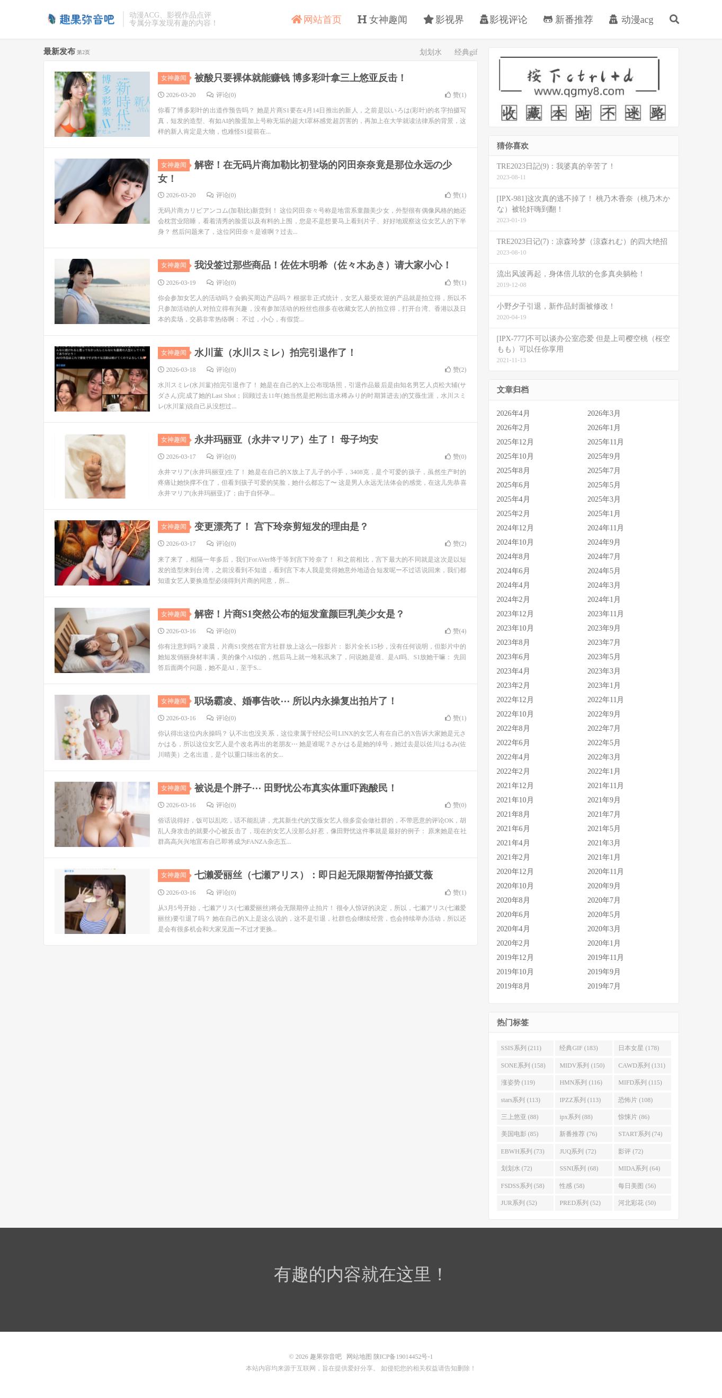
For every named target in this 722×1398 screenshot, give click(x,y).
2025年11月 (605, 442)
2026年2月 (513, 428)
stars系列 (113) (521, 1100)
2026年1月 (604, 428)
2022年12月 (515, 700)
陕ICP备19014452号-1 (403, 1356)
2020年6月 (513, 915)
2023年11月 (605, 614)
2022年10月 (515, 714)
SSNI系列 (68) (578, 1168)
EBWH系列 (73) (523, 1151)
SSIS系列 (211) (521, 1048)
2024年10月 (515, 542)
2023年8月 (513, 642)
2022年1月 (604, 771)
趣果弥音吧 (80, 19)
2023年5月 (604, 657)
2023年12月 (515, 614)
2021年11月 (605, 786)
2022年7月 (604, 728)
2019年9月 (604, 972)
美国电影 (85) (520, 1134)
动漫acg (631, 19)
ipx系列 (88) (575, 1117)
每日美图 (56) (637, 1186)
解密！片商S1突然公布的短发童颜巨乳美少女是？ (299, 614)
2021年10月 (515, 800)
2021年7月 (604, 814)
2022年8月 (513, 728)
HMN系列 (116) (580, 1082)
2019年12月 (515, 958)
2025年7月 (604, 471)
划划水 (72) (516, 1168)
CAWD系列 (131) (641, 1065)
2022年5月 (604, 743)
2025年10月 (515, 456)
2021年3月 (604, 843)
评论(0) (221, 95)
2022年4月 (513, 757)
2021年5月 (604, 829)
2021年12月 (515, 786)
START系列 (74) (640, 1134)
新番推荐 (568, 19)
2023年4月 (513, 671)
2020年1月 (604, 943)
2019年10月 (515, 972)
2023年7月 (604, 642)
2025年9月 (604, 456)
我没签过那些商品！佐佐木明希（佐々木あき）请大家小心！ (323, 265)
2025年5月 (604, 485)
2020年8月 (513, 900)
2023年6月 (513, 657)
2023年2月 (513, 685)
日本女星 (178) (638, 1048)
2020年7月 (604, 900)
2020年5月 (604, 915)
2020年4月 (513, 929)
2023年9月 (604, 628)
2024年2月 (513, 600)
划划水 (431, 52)
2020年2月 (513, 943)
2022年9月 (604, 714)
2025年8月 (513, 471)
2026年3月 (604, 413)
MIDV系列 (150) (581, 1065)
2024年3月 (604, 585)
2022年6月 (513, 743)
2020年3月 (604, 929)
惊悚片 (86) (633, 1117)
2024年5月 (604, 571)
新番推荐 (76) (578, 1134)
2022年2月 (513, 771)
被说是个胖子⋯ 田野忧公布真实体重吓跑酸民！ (295, 788)
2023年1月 (604, 685)
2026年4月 (513, 413)
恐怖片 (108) (635, 1100)
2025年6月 (513, 485)
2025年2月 (513, 514)
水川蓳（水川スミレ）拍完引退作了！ (275, 352)
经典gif (466, 52)
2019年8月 (513, 986)
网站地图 (359, 1356)
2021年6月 (513, 829)
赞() (456, 95)
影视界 (443, 19)
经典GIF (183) (578, 1048)
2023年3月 (604, 671)
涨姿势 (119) (518, 1082)
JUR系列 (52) (519, 1203)
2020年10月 (515, 886)
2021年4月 (513, 843)
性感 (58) (571, 1186)
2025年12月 (515, 442)
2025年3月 (604, 499)
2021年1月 (604, 857)
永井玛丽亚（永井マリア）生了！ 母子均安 (286, 439)
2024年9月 (604, 542)
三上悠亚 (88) (520, 1117)
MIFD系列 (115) (640, 1082)
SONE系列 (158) (523, 1065)
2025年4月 (513, 499)
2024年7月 (604, 557)
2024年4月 (513, 585)
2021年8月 (513, 814)
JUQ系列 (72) (577, 1151)
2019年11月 (605, 958)
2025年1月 (604, 514)
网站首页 (316, 19)
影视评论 (504, 19)
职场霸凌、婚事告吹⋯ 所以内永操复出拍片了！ (295, 701)
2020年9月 (604, 886)
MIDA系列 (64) (639, 1168)
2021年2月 (513, 857)
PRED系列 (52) (580, 1203)
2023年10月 (515, 628)
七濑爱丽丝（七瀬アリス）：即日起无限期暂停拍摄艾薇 (313, 875)
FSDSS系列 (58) (523, 1186)
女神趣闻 (383, 19)
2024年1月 (604, 600)
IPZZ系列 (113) (580, 1100)
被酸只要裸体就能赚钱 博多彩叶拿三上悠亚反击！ (300, 78)
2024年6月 (513, 571)
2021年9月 (604, 800)
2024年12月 (515, 528)
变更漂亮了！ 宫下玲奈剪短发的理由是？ (281, 526)
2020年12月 (515, 872)
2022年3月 (604, 757)
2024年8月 (513, 557)
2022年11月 (605, 700)
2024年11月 (605, 528)
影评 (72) (630, 1151)
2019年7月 (604, 986)
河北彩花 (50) (637, 1203)
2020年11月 (605, 872)
